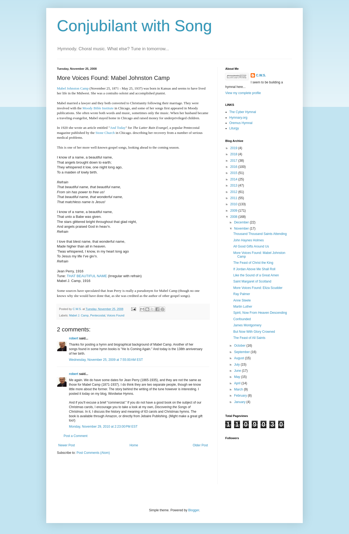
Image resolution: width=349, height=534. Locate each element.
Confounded (242, 319)
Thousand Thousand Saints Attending (260, 234)
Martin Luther (242, 306)
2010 (234, 204)
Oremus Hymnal (241, 123)
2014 (234, 179)
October (240, 345)
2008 (234, 217)
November (242, 228)
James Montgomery (247, 325)
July (237, 364)
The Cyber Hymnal (242, 112)
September (242, 352)
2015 (234, 173)
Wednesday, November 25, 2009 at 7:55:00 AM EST (106, 360)
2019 (234, 148)
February (241, 395)
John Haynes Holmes (248, 240)
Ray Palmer (241, 294)
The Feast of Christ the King (253, 263)
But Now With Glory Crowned (254, 332)
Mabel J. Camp (79, 315)
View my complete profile (243, 93)
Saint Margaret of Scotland (252, 281)
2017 (234, 160)
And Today (118, 128)
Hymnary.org (238, 117)
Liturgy (234, 128)
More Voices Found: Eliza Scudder (257, 288)
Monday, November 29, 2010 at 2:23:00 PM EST (103, 426)
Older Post (200, 445)
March (239, 389)
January (240, 402)
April (237, 383)
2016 (234, 167)
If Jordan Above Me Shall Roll (254, 269)
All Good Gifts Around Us (251, 246)
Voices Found (115, 315)
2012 (234, 192)
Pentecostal (97, 315)
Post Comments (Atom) (93, 453)
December (242, 222)
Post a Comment (75, 436)
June (238, 371)
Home (134, 445)
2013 (234, 185)
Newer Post (66, 445)
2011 (234, 198)
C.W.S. (261, 75)
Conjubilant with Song (134, 26)
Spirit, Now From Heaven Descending (260, 313)
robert (73, 338)
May (237, 377)
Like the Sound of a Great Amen (256, 275)
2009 (234, 210)
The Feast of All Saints (249, 338)
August (239, 358)
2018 (234, 154)
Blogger (193, 510)
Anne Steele (242, 300)
